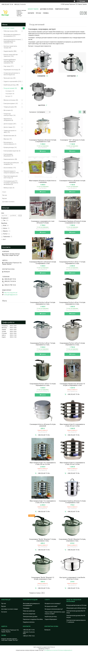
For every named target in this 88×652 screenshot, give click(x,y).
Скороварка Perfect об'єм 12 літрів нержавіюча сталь (43, 384)
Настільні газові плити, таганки (10, 46)
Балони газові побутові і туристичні (11, 55)
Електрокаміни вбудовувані (8, 155)
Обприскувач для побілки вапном (76, 608)
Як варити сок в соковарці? (53, 603)
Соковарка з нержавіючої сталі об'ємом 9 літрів (42, 222)
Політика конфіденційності (65, 650)
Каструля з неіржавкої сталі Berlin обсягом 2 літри (72, 578)
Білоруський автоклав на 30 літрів (76, 605)
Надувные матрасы (28, 622)
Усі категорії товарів (8, 28)
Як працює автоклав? (51, 606)
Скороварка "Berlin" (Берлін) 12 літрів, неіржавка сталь (42, 578)
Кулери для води (9, 147)
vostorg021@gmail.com (11, 294)
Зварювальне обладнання (8, 119)
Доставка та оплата (46, 9)
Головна (45, 13)
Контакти (31, 13)
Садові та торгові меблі (11, 81)
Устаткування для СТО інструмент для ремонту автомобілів (11, 182)
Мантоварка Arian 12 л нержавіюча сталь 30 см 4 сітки (43, 501)
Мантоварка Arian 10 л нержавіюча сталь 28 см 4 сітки (43, 463)
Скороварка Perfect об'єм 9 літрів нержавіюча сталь (72, 343)
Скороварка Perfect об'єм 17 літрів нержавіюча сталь (72, 262)
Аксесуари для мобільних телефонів (11, 163)
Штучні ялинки (8, 167)
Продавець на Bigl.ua (44, 648)
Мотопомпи (7, 110)
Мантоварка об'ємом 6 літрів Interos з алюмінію (42, 181)
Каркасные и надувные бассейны (33, 619)
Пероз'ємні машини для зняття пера (11, 176)
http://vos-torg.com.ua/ (10, 292)
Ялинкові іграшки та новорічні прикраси (9, 171)
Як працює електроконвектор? (54, 609)
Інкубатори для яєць (10, 85)
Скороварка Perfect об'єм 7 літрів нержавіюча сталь (42, 343)
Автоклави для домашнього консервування (12, 35)
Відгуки (4, 198)
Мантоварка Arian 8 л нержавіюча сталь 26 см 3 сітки (72, 425)
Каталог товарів (33, 9)
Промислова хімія (9, 135)
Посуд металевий (9, 88)
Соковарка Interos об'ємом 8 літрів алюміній (43, 425)
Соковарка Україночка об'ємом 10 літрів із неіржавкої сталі (72, 384)
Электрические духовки (30, 616)
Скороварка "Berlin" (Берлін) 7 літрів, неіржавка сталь (42, 540)
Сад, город (7, 66)
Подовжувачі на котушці (11, 69)
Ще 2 (4, 239)
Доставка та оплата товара (9, 609)
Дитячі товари (8, 127)
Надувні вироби (8, 51)
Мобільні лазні (8, 187)
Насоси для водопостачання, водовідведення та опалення (12, 41)
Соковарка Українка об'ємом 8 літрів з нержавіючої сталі (42, 140)
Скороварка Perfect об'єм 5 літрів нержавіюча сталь (42, 303)
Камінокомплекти (9, 159)
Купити (43, 151)
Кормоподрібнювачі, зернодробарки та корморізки (10, 61)
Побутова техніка (9, 31)
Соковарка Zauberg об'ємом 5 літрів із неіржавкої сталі (72, 501)
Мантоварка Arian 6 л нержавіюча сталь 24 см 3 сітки (72, 463)
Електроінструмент (9, 103)
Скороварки (71, 76)
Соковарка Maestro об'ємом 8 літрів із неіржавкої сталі (42, 262)
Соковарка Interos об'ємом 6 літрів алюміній (72, 181)
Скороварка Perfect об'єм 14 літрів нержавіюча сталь (72, 303)
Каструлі (41, 105)
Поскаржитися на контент (51, 650)
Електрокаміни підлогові (11, 151)
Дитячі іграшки (8, 123)
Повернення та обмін (62, 9)
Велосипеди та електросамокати (9, 143)
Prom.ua (53, 647)
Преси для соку (8, 78)
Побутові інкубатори (29, 611)
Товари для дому (9, 107)
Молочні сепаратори (29, 613)
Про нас (38, 13)
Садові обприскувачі (51, 619)
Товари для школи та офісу (10, 131)
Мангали (6, 139)
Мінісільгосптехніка (9, 100)
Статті (4, 192)
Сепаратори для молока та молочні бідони (12, 73)
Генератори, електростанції (8, 114)
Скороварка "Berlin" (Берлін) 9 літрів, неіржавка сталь (72, 540)
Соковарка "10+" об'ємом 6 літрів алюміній (72, 140)
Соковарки (41, 76)
